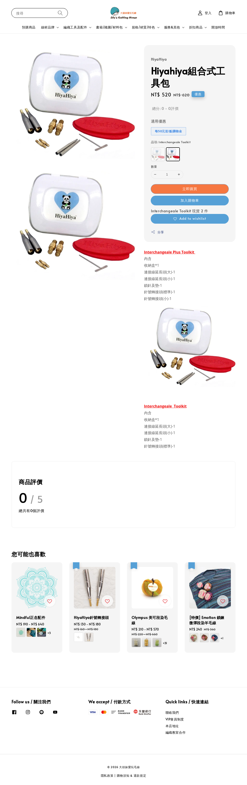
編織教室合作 (176, 732)
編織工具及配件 (75, 27)
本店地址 (172, 726)
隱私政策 (107, 775)
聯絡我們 (172, 713)
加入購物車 (190, 200)
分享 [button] (157, 232)
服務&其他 (172, 27)
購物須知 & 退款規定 (131, 775)
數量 (154, 166)
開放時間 (218, 27)
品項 (170, 142)
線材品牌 (47, 27)
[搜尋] (60, 12)
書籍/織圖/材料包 (109, 27)
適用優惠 (158, 121)
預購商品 (28, 27)
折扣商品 (195, 27)
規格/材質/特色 (143, 27)
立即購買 (189, 188)
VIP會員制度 (175, 719)
